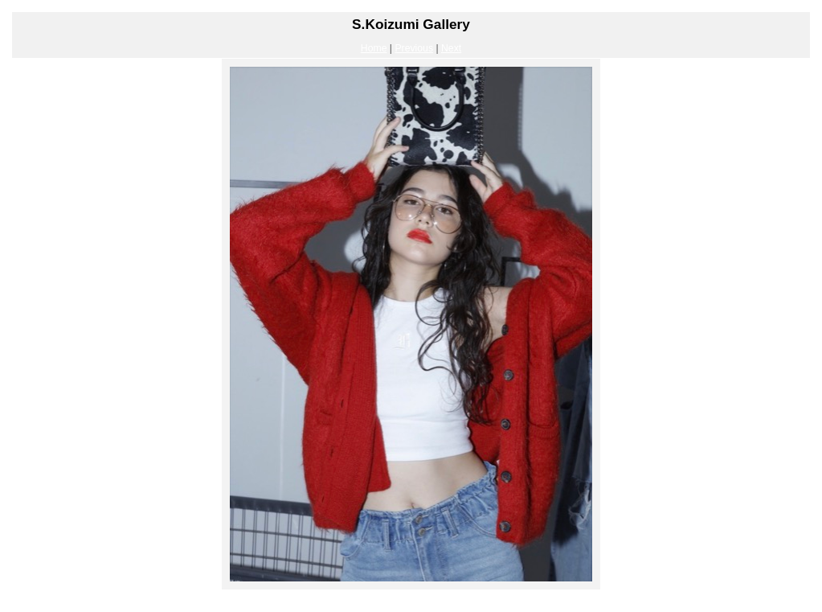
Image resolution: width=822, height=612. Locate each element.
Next (451, 48)
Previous (414, 48)
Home (374, 48)
